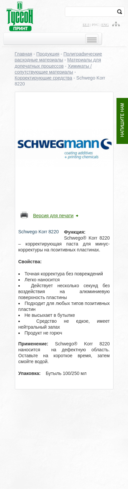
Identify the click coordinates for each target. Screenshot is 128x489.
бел (86, 25)
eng (105, 25)
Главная (23, 54)
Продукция (47, 54)
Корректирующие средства (43, 78)
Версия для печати (53, 215)
